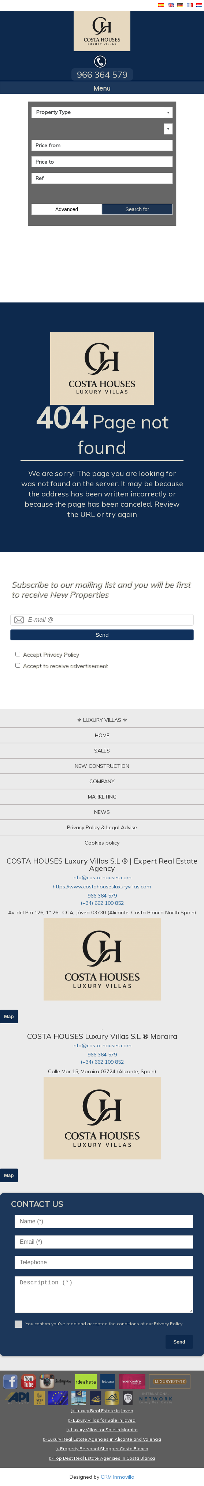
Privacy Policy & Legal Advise (102, 827)
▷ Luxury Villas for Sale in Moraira (102, 1429)
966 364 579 (102, 895)
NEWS (102, 812)
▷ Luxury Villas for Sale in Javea (102, 1420)
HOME (102, 735)
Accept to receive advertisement (65, 665)
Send (102, 635)
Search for (137, 209)
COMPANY (102, 781)
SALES (102, 750)
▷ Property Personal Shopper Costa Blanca (102, 1448)
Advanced (66, 209)
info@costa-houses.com (102, 877)
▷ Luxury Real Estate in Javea (102, 1410)
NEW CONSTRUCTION (102, 766)
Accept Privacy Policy (51, 654)
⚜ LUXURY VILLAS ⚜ (102, 720)
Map (9, 1016)
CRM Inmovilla (117, 1477)
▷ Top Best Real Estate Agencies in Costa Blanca (102, 1458)
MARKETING (102, 796)
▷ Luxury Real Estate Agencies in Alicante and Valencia (102, 1439)
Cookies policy (102, 842)
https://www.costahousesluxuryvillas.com (102, 886)
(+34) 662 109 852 (102, 903)
